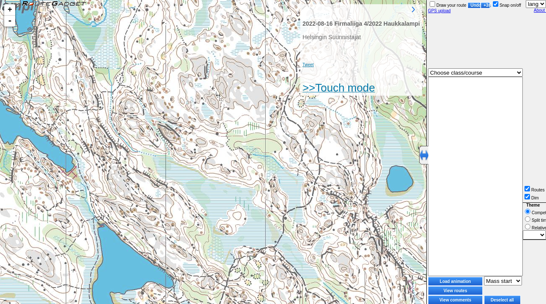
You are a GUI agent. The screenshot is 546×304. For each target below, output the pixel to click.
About (540, 10)
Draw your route (448, 5)
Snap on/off (507, 5)
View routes (455, 290)
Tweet (308, 64)
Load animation (455, 281)
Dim (531, 198)
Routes (534, 190)
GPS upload (439, 10)
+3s (487, 5)
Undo (476, 5)
